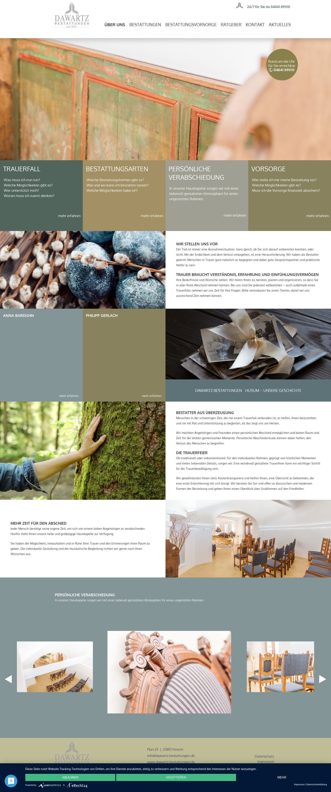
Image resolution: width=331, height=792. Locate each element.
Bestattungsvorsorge (191, 24)
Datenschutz (264, 756)
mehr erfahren (69, 215)
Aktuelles (280, 24)
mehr (281, 777)
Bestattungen (145, 24)
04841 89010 (280, 7)
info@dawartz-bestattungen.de (171, 756)
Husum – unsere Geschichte (273, 390)
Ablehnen (70, 777)
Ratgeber (231, 24)
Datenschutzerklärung (316, 785)
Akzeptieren (176, 777)
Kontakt (255, 24)
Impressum (265, 761)
